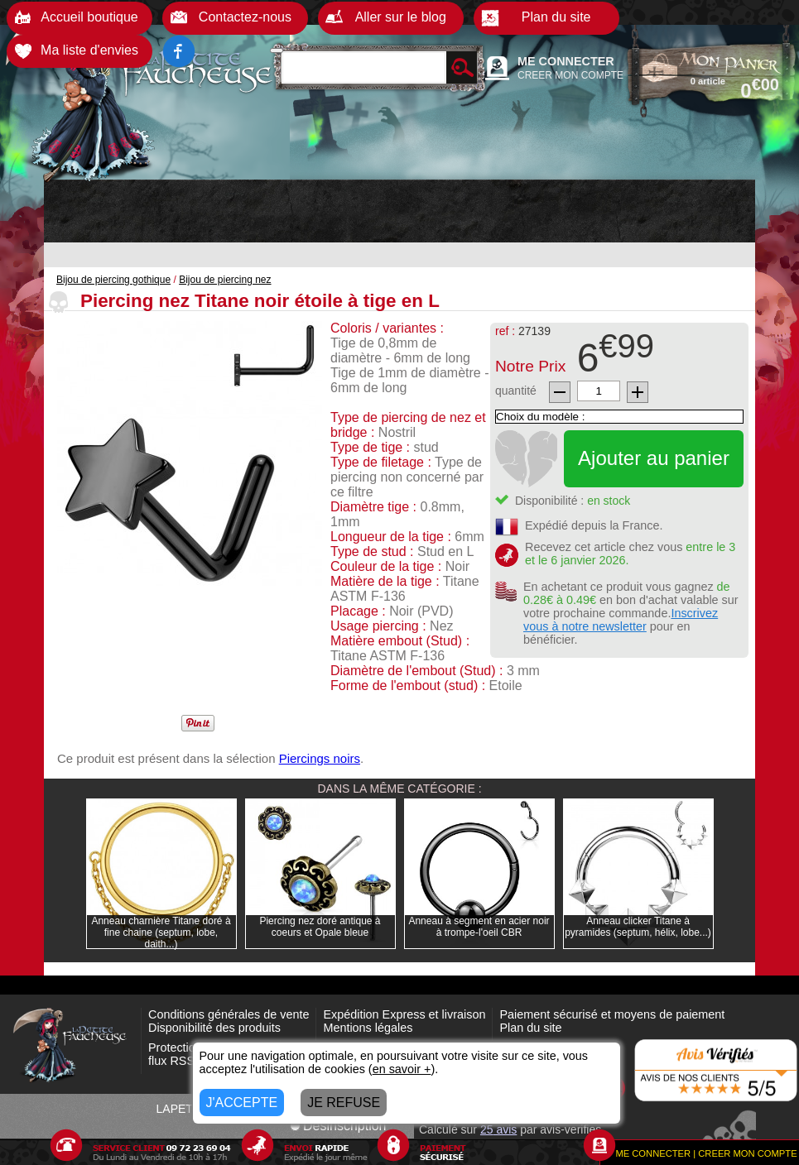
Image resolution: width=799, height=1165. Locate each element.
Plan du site (530, 1027)
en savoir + (402, 1069)
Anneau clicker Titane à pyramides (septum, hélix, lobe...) (638, 926)
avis (498, 1129)
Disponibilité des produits (214, 1027)
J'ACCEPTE (242, 1102)
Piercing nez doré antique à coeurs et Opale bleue (319, 926)
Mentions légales (367, 1027)
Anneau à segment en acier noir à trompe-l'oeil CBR (478, 926)
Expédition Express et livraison (404, 1014)
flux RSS (171, 1060)
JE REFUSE (343, 1102)
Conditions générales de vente (228, 1014)
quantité (516, 390)
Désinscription (338, 1126)
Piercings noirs (319, 758)
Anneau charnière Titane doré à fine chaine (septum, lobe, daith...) (160, 932)
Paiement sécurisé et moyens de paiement (611, 1014)
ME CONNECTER (565, 61)
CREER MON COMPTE (570, 75)
